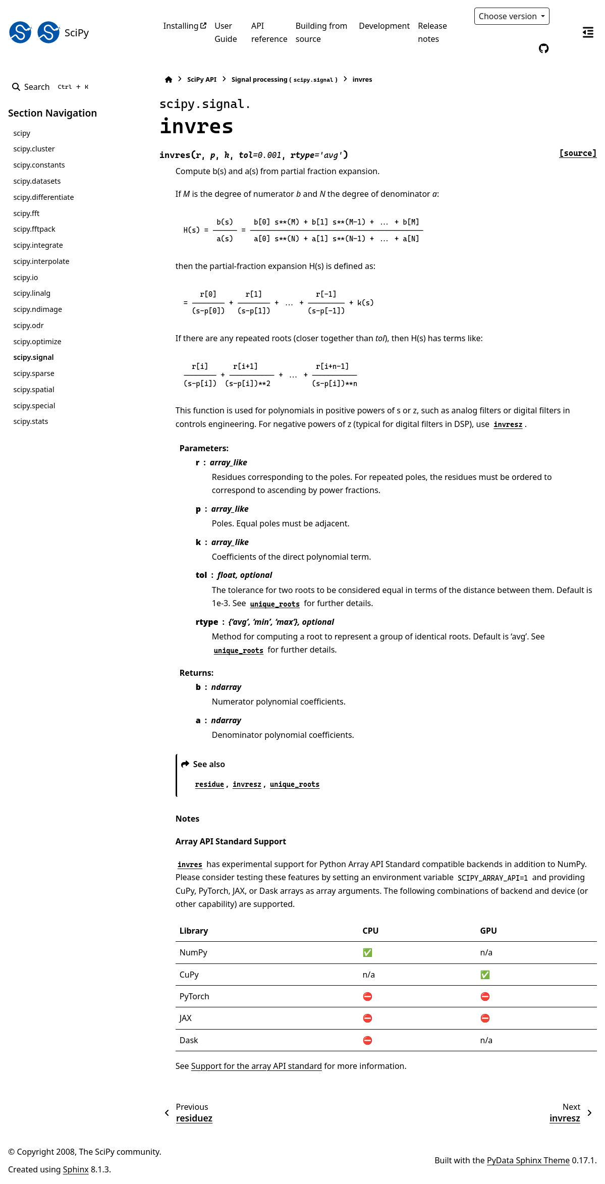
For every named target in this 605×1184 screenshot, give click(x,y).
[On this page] (588, 32)
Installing (181, 25)
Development (384, 25)
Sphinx (76, 1169)
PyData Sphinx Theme (528, 1160)
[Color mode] (565, 16)
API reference (269, 32)
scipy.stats (30, 421)
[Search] (52, 87)
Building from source (322, 32)
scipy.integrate (38, 245)
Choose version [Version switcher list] (509, 16)
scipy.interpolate (41, 261)
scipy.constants (39, 165)
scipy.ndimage (37, 309)
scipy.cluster (33, 148)
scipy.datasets (37, 181)
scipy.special (34, 405)
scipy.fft (26, 213)
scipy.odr (28, 325)
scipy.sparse (33, 373)
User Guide (225, 32)
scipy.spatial (33, 389)
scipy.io (25, 277)
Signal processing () (285, 79)
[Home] (168, 79)
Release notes (432, 32)
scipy (21, 133)
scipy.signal (33, 357)
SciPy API (201, 79)
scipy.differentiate (43, 197)
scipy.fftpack (34, 229)
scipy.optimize (37, 341)
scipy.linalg (31, 293)
